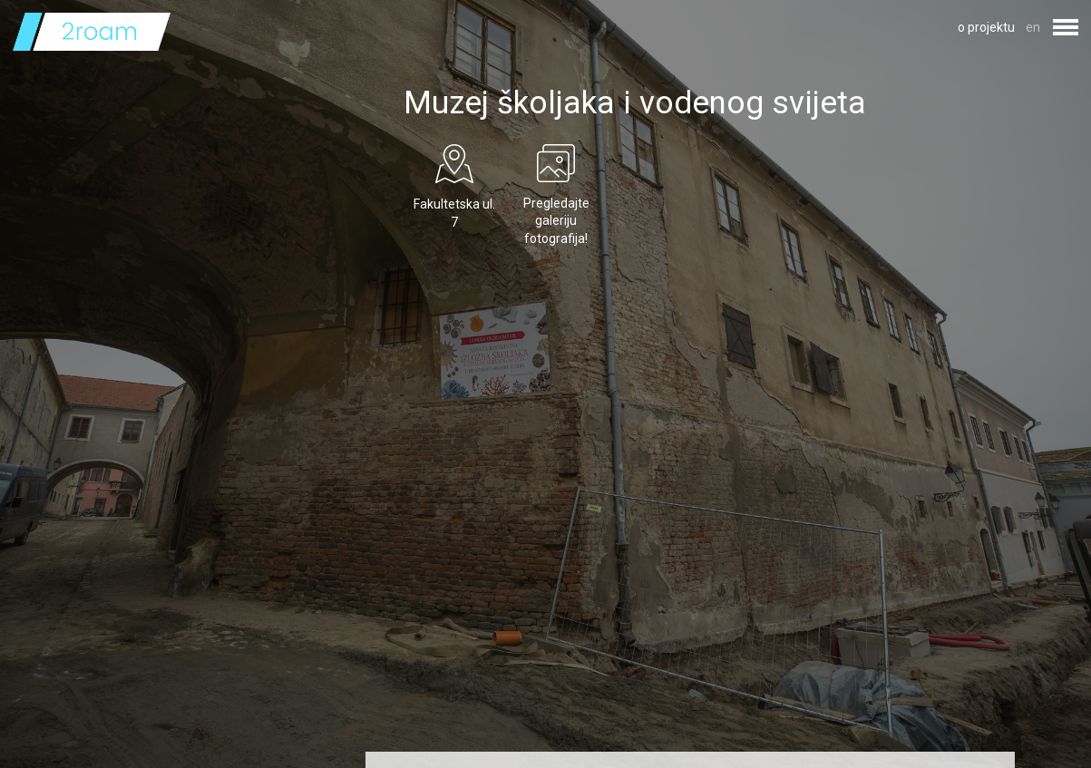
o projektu (986, 27)
